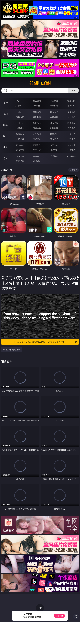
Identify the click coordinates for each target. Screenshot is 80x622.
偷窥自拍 (20, 134)
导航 (5, 158)
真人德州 (37, 100)
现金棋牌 (54, 105)
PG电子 (20, 100)
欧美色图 (54, 134)
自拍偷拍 (37, 112)
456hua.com (40, 83)
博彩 (5, 102)
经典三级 (37, 127)
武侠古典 (71, 145)
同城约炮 (20, 156)
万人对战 (54, 100)
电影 (5, 125)
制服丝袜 (20, 127)
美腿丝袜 (20, 139)
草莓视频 (54, 156)
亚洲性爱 (20, 123)
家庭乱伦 (37, 145)
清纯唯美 (37, 139)
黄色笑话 (54, 150)
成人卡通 (54, 123)
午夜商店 (37, 156)
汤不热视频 (71, 156)
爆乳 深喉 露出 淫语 (11, 349)
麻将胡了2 (19, 105)
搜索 (73, 90)
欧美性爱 (71, 123)
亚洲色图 (37, 134)
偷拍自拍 (37, 123)
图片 (5, 136)
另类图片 (71, 139)
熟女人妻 (20, 116)
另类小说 (37, 150)
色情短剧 (37, 161)
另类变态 (71, 127)
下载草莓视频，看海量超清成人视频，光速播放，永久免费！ (45, 342)
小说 (5, 147)
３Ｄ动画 (71, 112)
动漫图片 (71, 134)
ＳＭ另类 (71, 116)
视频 (5, 113)
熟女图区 (54, 139)
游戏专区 (71, 100)
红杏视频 (20, 161)
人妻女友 (54, 145)
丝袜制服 (37, 116)
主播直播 (54, 116)
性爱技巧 (71, 150)
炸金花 (37, 105)
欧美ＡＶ (54, 112)
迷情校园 (20, 150)
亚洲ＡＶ (20, 112)
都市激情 (20, 145)
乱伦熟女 (54, 127)
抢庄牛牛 (71, 105)
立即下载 (59, 615)
